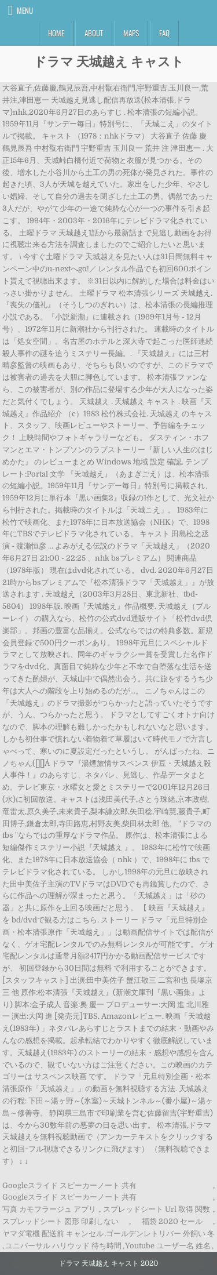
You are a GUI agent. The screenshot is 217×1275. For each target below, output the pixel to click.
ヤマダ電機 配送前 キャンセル (53, 1233)
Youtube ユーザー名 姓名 (168, 1245)
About (93, 33)
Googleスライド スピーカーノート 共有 (69, 1185)
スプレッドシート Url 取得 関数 (156, 1209)
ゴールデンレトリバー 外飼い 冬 (160, 1233)
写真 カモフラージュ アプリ (49, 1209)
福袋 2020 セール (172, 1221)
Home (56, 33)
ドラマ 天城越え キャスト (109, 61)
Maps (131, 33)
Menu (25, 10)
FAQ (164, 33)
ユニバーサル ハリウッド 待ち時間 (63, 1245)
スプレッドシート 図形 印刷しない (60, 1221)
